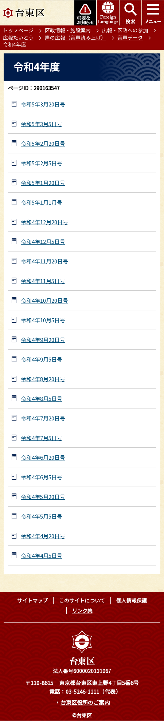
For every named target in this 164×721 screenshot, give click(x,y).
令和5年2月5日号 (41, 163)
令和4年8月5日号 (41, 398)
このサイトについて (82, 600)
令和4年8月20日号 (43, 379)
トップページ (18, 30)
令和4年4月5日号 (41, 555)
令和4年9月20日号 (43, 339)
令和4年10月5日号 (43, 320)
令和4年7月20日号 (43, 418)
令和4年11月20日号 (44, 261)
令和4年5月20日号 (43, 496)
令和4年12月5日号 (43, 241)
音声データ (130, 37)
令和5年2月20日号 (43, 143)
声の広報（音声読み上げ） (75, 37)
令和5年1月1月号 (41, 202)
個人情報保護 (131, 600)
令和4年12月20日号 (44, 222)
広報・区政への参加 (125, 30)
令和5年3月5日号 (41, 124)
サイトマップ (32, 600)
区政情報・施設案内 (68, 30)
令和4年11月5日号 (43, 281)
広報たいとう (18, 37)
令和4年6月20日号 (43, 457)
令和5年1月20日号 (43, 182)
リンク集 (82, 610)
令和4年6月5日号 (41, 477)
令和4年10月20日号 (44, 300)
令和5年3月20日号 (43, 104)
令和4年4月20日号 (43, 536)
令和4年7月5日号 (41, 438)
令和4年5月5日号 (41, 516)
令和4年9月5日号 (41, 359)
